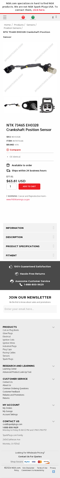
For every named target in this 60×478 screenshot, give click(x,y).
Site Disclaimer (28, 468)
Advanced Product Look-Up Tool (17, 372)
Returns (6, 398)
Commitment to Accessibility (33, 470)
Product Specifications (23, 246)
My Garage (7, 411)
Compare (13, 149)
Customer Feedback (11, 392)
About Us (7, 385)
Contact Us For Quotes (30, 456)
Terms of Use (42, 468)
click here (38, 9)
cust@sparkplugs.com (12, 424)
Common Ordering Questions (15, 389)
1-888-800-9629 (32, 284)
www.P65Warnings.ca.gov (18, 199)
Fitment (11, 255)
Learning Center (9, 369)
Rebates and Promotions (13, 395)
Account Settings (10, 415)
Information (15, 228)
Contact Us (7, 382)
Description (14, 237)
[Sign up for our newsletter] (30, 309)
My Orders (7, 408)
